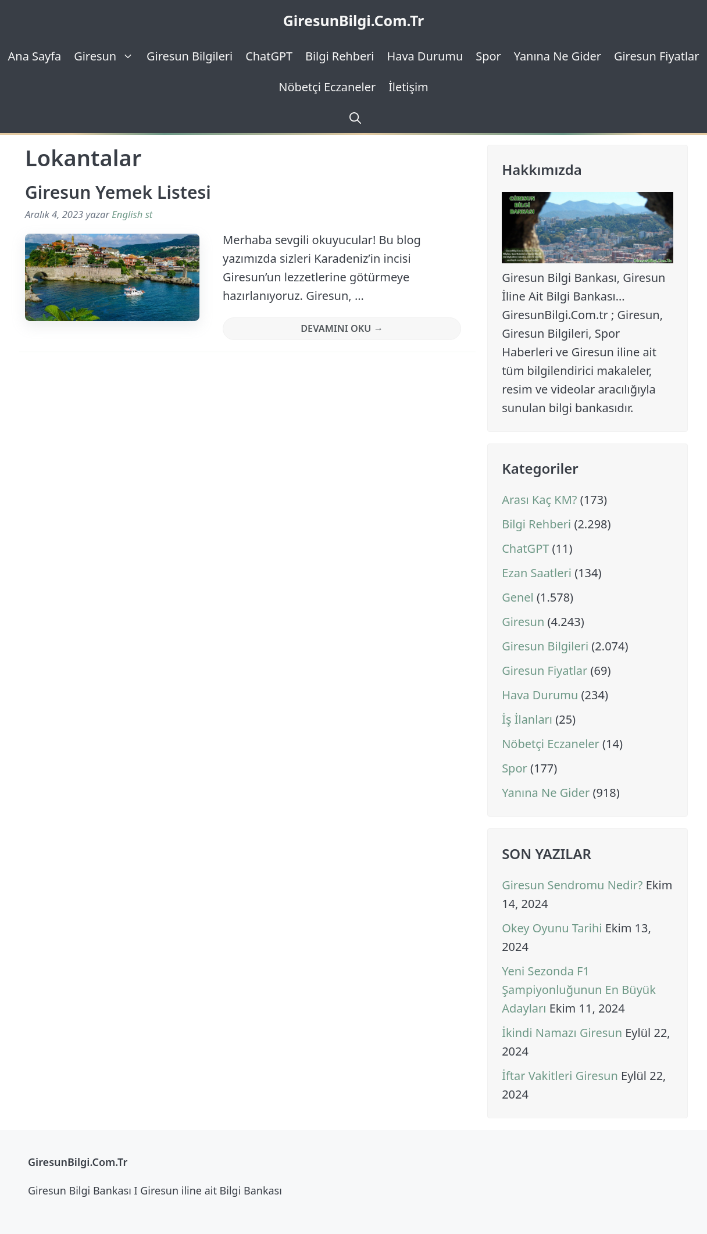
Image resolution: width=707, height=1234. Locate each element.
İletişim (408, 87)
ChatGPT (268, 56)
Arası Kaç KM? (539, 499)
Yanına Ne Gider (557, 56)
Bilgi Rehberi (339, 56)
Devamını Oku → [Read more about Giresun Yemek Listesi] (342, 328)
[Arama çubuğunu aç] (353, 117)
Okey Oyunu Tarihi (552, 928)
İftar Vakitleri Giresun (560, 1075)
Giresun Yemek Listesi (118, 192)
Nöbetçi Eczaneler (327, 87)
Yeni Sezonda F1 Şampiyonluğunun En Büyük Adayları (579, 989)
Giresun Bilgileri (190, 56)
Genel (518, 597)
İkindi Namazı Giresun (562, 1032)
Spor (488, 56)
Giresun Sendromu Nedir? (572, 885)
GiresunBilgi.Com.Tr (353, 20)
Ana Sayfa (35, 56)
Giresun (107, 56)
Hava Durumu (425, 56)
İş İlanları (527, 719)
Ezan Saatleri (537, 573)
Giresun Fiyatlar (656, 56)
